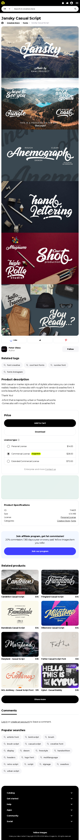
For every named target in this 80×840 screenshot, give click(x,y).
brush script (11, 744)
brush (49, 737)
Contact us (50, 469)
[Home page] (2, 23)
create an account (20, 721)
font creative (12, 365)
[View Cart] (63, 3)
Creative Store (63, 521)
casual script (33, 744)
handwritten (62, 750)
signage (45, 764)
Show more (40, 699)
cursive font (58, 365)
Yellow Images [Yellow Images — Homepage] (40, 832)
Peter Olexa (14, 348)
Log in (4, 721)
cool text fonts (35, 365)
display (9, 750)
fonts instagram (13, 372)
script (28, 764)
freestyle (41, 750)
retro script (11, 764)
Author (12, 350)
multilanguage (49, 757)
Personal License (68, 517)
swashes (63, 764)
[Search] (75, 8)
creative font (55, 744)
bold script (32, 737)
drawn (24, 750)
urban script (11, 771)
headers (9, 757)
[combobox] (45, 9)
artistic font (11, 737)
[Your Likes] (67, 3)
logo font (27, 757)
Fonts (73, 521)
